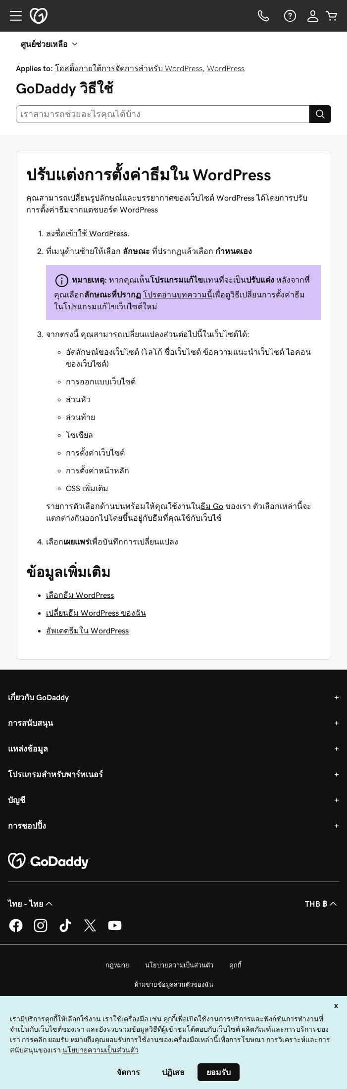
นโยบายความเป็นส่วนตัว (179, 965)
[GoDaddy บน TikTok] (65, 930)
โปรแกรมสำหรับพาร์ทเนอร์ (55, 774)
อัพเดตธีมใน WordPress (87, 630)
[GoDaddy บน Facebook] (16, 930)
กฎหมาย (117, 965)
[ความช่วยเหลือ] (289, 15)
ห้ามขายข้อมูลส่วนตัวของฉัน (173, 984)
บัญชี (16, 800)
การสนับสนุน (30, 723)
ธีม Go (211, 506)
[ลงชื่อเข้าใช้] (312, 15)
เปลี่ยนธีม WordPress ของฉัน (96, 613)
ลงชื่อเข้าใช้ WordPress (86, 233)
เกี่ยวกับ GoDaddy (38, 697)
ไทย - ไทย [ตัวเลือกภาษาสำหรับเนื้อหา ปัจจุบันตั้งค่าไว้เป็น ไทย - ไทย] (31, 904)
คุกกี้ (235, 965)
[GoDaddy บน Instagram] (41, 930)
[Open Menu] (12, 16)
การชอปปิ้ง (27, 826)
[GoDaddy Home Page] (49, 861)
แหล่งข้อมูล (28, 749)
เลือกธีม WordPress (80, 595)
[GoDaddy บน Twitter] (90, 930)
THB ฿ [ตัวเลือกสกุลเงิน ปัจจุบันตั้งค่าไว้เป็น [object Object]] (322, 904)
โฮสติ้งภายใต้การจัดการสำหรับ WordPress (128, 68)
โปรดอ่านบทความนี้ (177, 294)
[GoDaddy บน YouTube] (115, 930)
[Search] (320, 114)
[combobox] (162, 114)
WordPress (226, 68)
